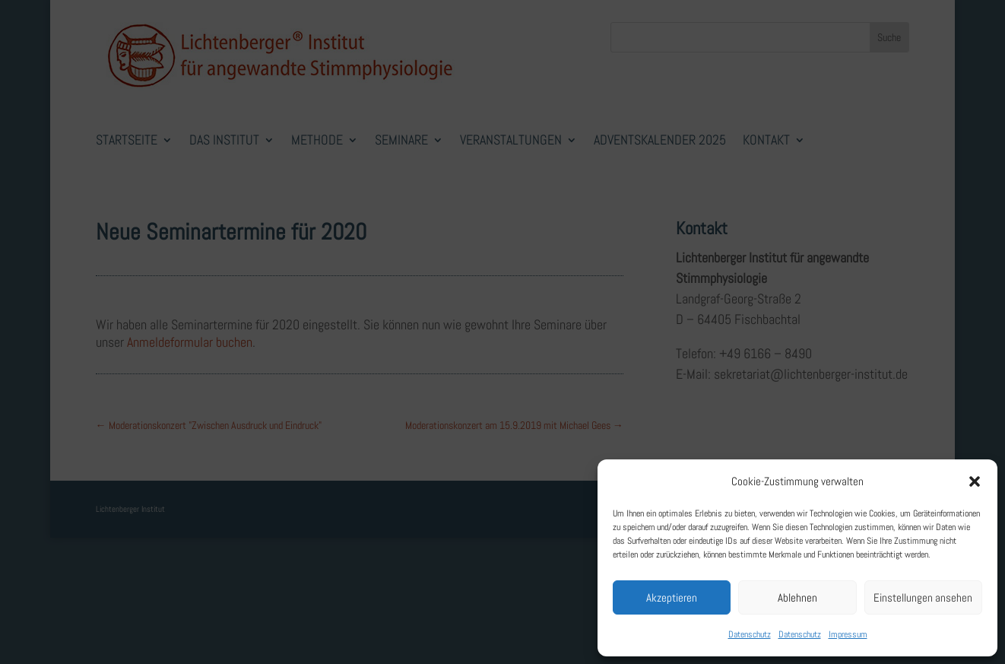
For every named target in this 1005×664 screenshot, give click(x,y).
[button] (974, 481)
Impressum (848, 634)
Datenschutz (749, 634)
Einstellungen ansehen (922, 597)
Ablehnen (797, 597)
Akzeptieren (671, 597)
